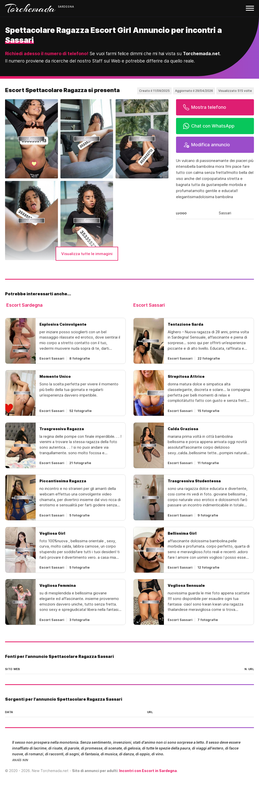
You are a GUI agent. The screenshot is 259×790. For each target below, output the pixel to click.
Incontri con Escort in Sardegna (148, 770)
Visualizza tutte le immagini (87, 253)
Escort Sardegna (24, 305)
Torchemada (30, 8)
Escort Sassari (149, 305)
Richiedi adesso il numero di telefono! (46, 53)
